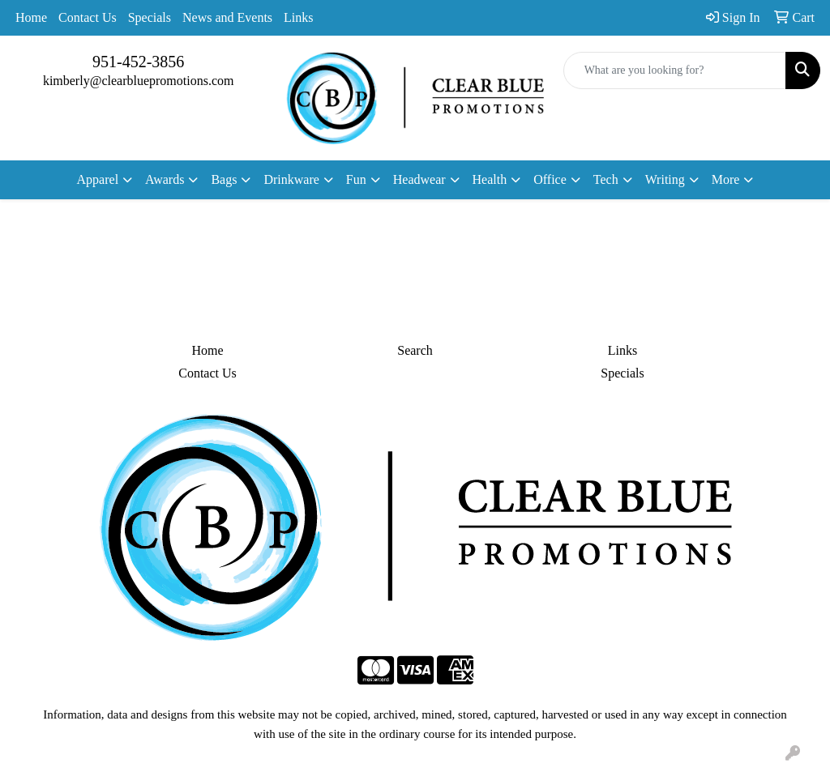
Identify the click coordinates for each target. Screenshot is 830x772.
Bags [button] (224, 179)
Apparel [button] (98, 179)
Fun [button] (356, 179)
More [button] (726, 179)
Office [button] (550, 179)
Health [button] (490, 179)
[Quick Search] (674, 70)
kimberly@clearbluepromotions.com (138, 80)
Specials (149, 17)
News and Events (227, 17)
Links (298, 17)
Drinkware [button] (291, 179)
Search (415, 350)
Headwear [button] (419, 179)
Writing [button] (665, 179)
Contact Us (87, 17)
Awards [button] (164, 179)
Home (31, 17)
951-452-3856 (138, 61)
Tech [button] (605, 179)
